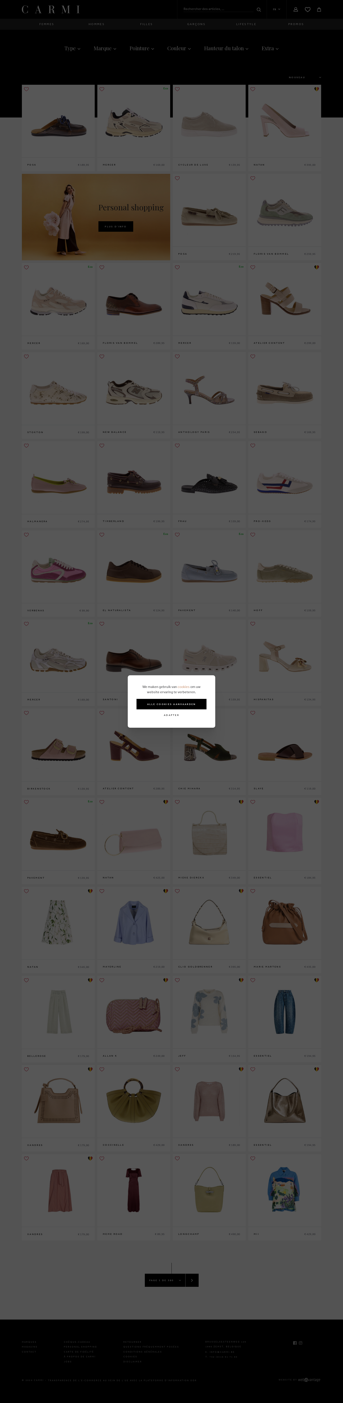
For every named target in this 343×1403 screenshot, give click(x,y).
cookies (184, 686)
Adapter (171, 715)
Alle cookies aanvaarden (171, 704)
